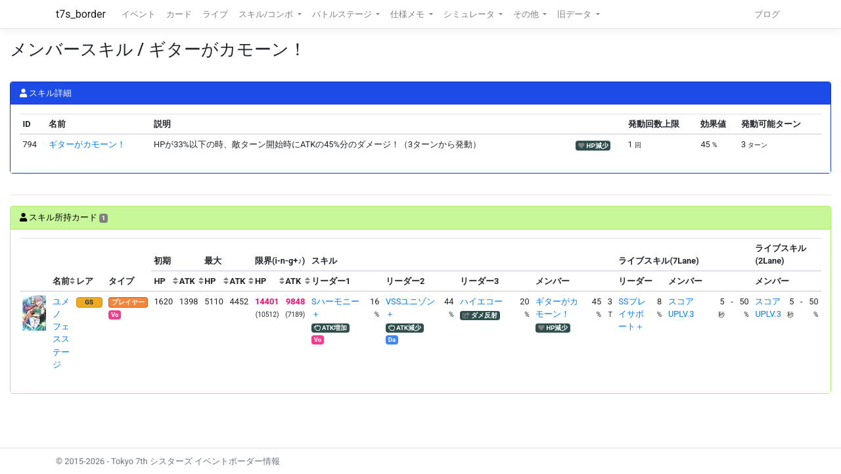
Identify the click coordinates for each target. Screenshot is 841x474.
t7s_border (81, 14)
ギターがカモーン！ (87, 144)
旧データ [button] (575, 14)
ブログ (767, 14)
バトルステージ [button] (343, 14)
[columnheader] (35, 265)
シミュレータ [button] (470, 14)
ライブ (215, 14)
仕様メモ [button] (408, 14)
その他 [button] (527, 14)
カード (179, 14)
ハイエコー (481, 301)
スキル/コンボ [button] (267, 14)
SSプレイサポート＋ (631, 313)
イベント (139, 14)
